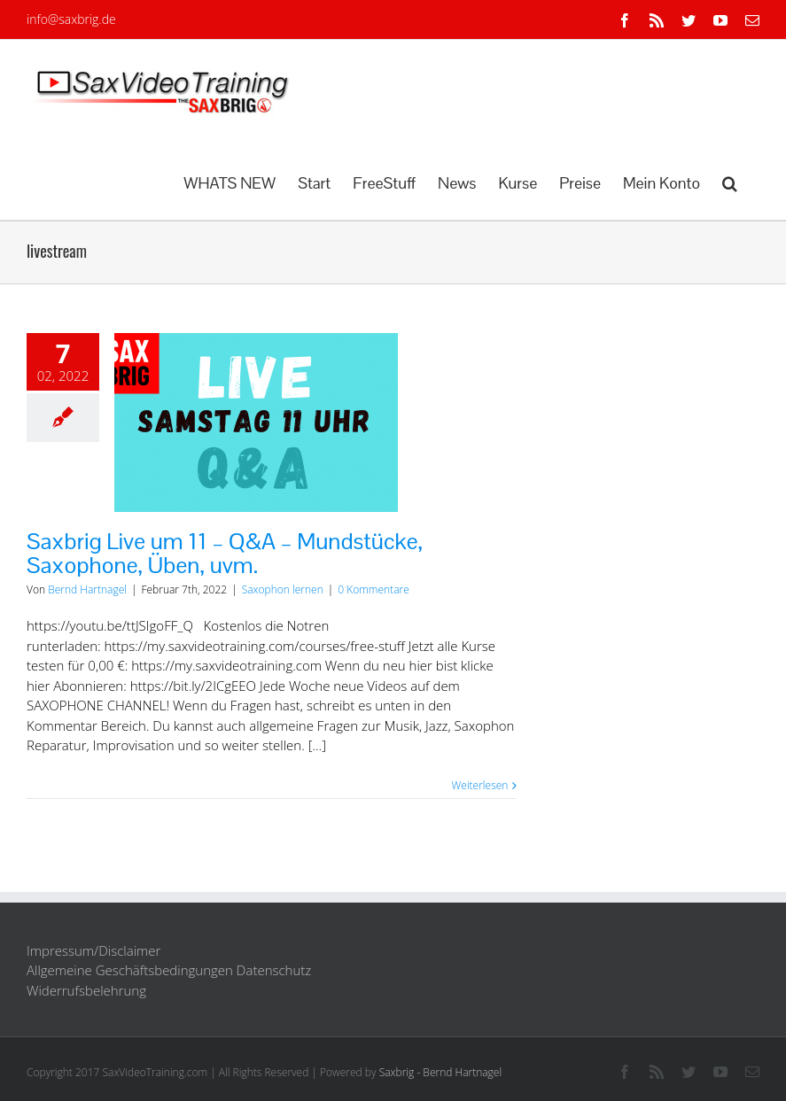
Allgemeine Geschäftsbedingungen (130, 970)
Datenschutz (274, 970)
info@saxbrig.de (71, 19)
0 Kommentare (373, 589)
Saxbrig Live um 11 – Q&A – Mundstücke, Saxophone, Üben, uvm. (225, 553)
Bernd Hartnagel (87, 589)
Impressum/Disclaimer (93, 950)
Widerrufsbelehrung (86, 990)
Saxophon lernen (282, 589)
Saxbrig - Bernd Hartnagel (440, 1072)
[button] (729, 181)
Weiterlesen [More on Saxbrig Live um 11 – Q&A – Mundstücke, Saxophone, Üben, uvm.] (480, 785)
